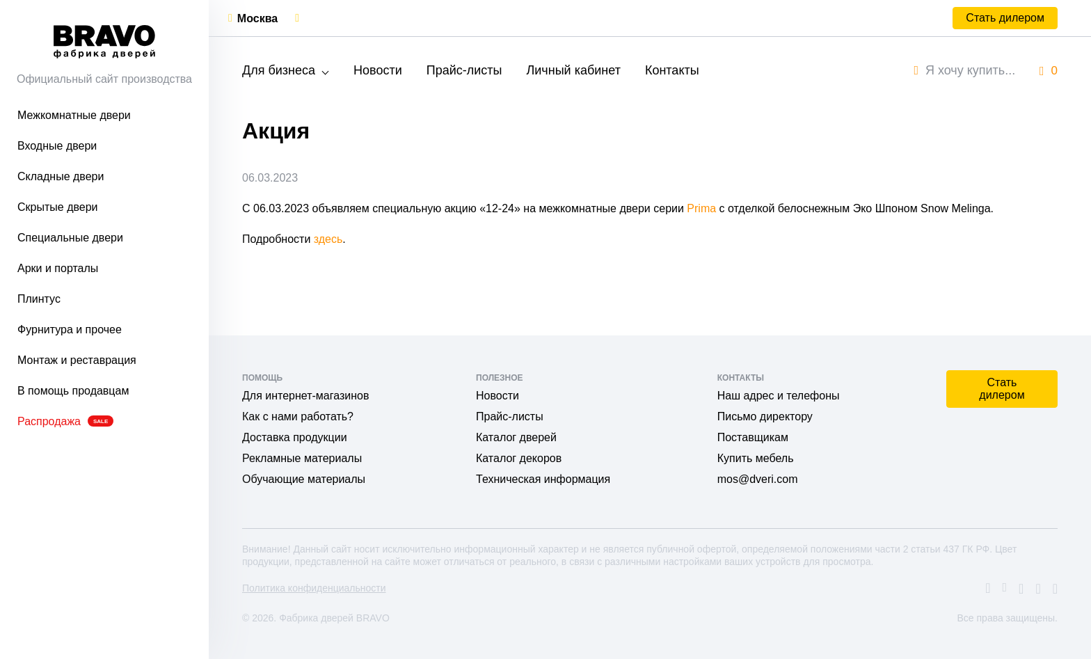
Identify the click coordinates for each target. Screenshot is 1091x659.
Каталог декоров (519, 458)
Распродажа (65, 421)
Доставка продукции (294, 437)
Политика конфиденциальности (314, 588)
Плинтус (39, 299)
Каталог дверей (516, 437)
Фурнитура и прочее (69, 329)
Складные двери (60, 176)
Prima (701, 208)
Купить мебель (755, 458)
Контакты (672, 70)
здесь (328, 239)
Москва (257, 18)
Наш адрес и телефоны (778, 396)
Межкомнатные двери (74, 115)
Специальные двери (70, 238)
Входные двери (57, 146)
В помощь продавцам (73, 391)
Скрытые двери (57, 207)
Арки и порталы (57, 268)
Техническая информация (543, 479)
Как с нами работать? (297, 416)
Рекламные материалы (302, 458)
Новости (377, 70)
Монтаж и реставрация (76, 360)
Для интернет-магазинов (305, 396)
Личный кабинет (573, 70)
